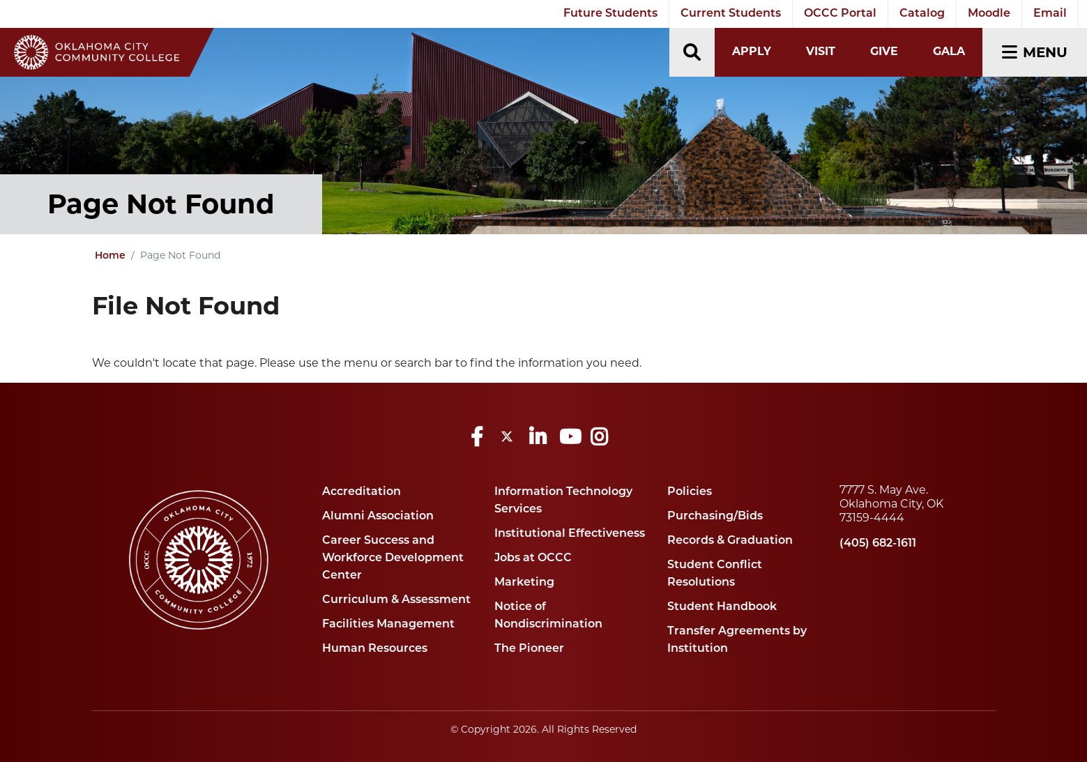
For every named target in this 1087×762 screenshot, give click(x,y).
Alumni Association (378, 516)
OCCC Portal (840, 14)
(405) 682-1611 (877, 543)
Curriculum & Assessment (396, 600)
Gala (949, 51)
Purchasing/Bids (715, 516)
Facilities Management (388, 624)
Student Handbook (722, 607)
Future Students (610, 14)
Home (110, 256)
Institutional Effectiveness (569, 534)
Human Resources (374, 649)
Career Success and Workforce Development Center (393, 558)
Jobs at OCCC (533, 558)
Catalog (922, 14)
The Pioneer (529, 649)
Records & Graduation (730, 541)
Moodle (989, 14)
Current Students (731, 14)
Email (1050, 14)
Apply (751, 51)
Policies (689, 492)
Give (884, 51)
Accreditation (361, 492)
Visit (820, 51)
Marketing (524, 582)
